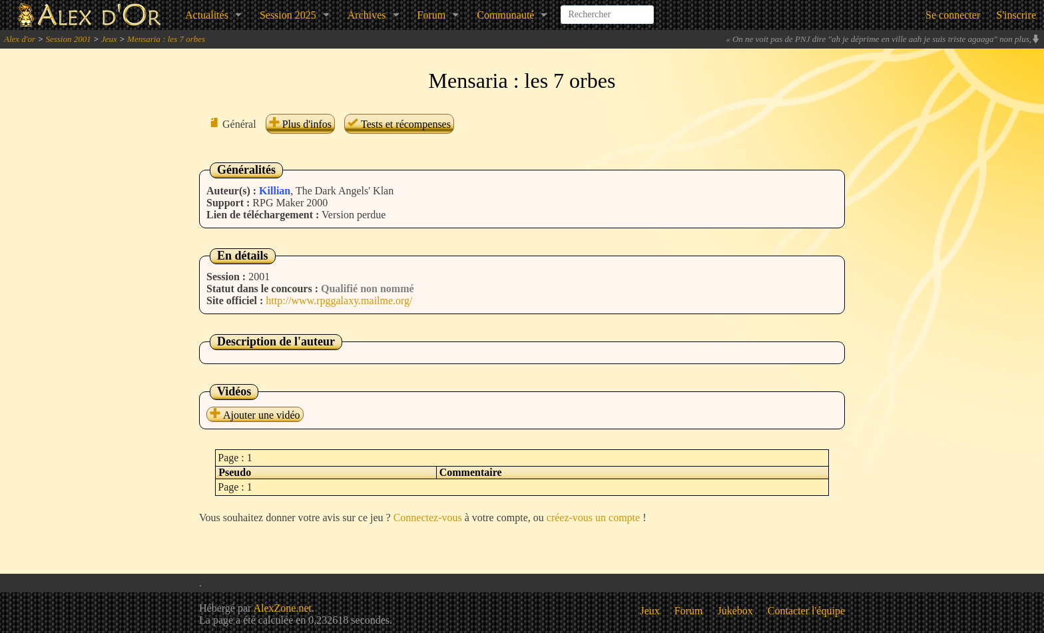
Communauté (505, 15)
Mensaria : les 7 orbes (166, 39)
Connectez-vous (427, 517)
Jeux (109, 39)
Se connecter (952, 15)
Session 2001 (68, 39)
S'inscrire (1016, 15)
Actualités (206, 15)
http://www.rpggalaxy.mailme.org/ (339, 300)
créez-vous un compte (593, 517)
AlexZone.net (282, 608)
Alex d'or (19, 39)
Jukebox (735, 610)
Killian (274, 190)
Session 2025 (288, 15)
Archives (367, 15)
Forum (431, 15)
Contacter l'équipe (806, 610)
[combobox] (607, 9)
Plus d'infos (300, 124)
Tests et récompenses (399, 124)
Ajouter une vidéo (255, 415)
